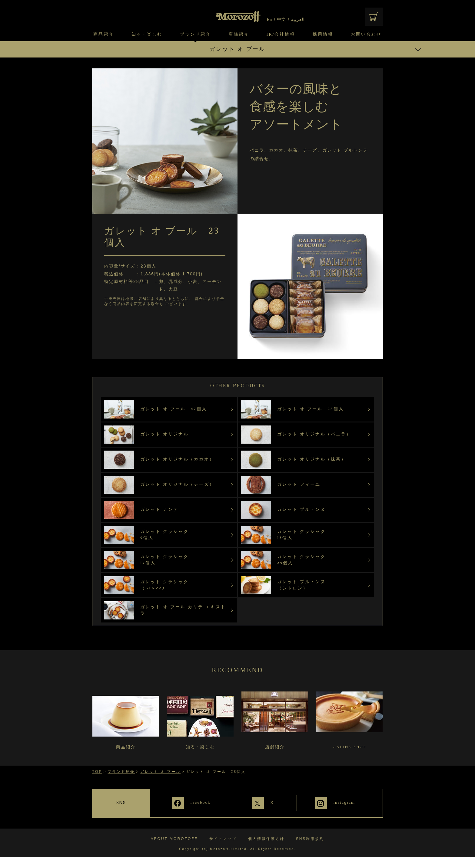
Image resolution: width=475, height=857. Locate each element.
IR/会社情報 (281, 34)
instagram (345, 803)
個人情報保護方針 (266, 837)
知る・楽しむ (146, 34)
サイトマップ (223, 837)
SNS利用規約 (310, 837)
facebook (195, 803)
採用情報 (323, 34)
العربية (298, 20)
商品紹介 (103, 34)
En (269, 20)
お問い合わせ (366, 34)
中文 (281, 20)
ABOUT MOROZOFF (174, 837)
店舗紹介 (238, 34)
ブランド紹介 (195, 34)
